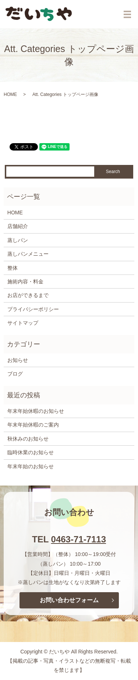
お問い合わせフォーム (69, 600)
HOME (10, 94)
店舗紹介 (17, 226)
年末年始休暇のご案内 (33, 425)
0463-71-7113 (78, 539)
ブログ (15, 374)
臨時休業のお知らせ (30, 452)
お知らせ (17, 360)
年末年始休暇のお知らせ (35, 411)
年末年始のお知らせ (30, 466)
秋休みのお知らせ (28, 439)
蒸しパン (17, 240)
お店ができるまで (28, 295)
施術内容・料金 (25, 281)
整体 (12, 268)
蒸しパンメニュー (28, 254)
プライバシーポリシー (33, 309)
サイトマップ (22, 323)
